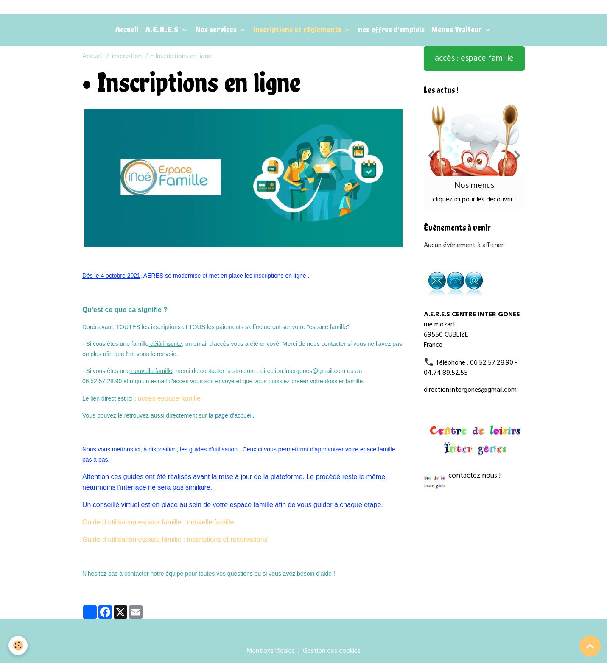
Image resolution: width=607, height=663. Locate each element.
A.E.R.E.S (162, 29)
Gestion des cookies (332, 651)
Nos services (216, 29)
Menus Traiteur (457, 29)
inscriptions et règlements (298, 29)
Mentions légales (270, 651)
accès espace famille (169, 398)
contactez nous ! (474, 476)
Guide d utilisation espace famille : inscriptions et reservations (175, 539)
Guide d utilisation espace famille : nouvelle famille (158, 522)
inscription (127, 56)
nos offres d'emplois (391, 29)
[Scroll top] (590, 646)
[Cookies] (18, 645)
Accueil (127, 29)
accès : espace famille (474, 58)
